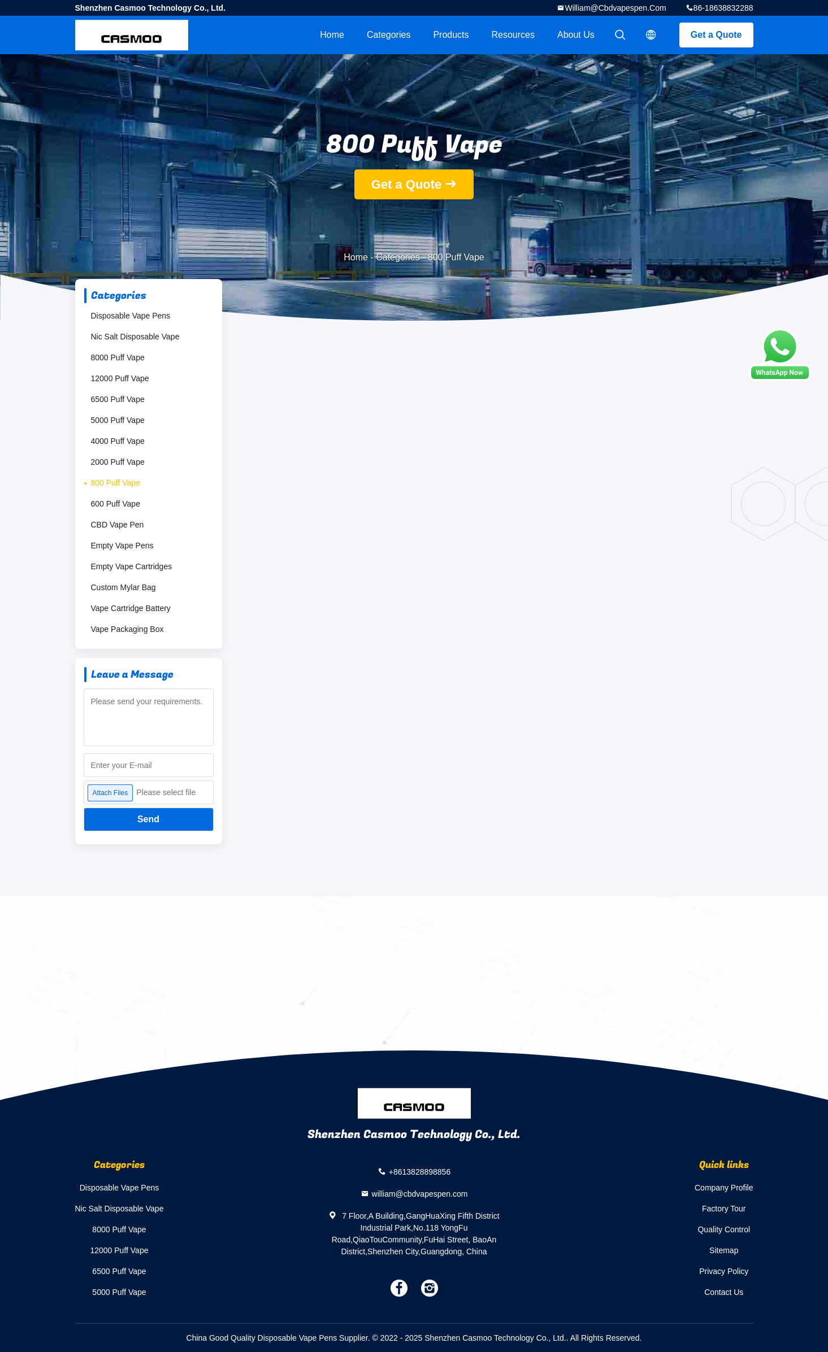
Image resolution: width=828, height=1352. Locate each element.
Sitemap (723, 1250)
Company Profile (724, 1187)
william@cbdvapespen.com (615, 7)
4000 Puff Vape (118, 441)
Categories (388, 35)
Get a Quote (716, 35)
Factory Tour (724, 1208)
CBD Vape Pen (117, 524)
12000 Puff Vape (120, 378)
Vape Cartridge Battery (131, 608)
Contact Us (723, 1292)
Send (148, 819)
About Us (576, 35)
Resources (513, 35)
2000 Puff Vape (118, 461)
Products (451, 35)
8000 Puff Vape (118, 357)
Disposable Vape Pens (131, 315)
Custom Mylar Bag (123, 587)
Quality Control (723, 1229)
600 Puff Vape (115, 503)
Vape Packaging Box (127, 629)
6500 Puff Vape (118, 399)
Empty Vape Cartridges (131, 566)
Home (332, 35)
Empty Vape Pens (122, 545)
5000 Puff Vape (118, 420)
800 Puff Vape (115, 482)
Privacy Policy (723, 1271)
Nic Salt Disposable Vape (135, 336)
